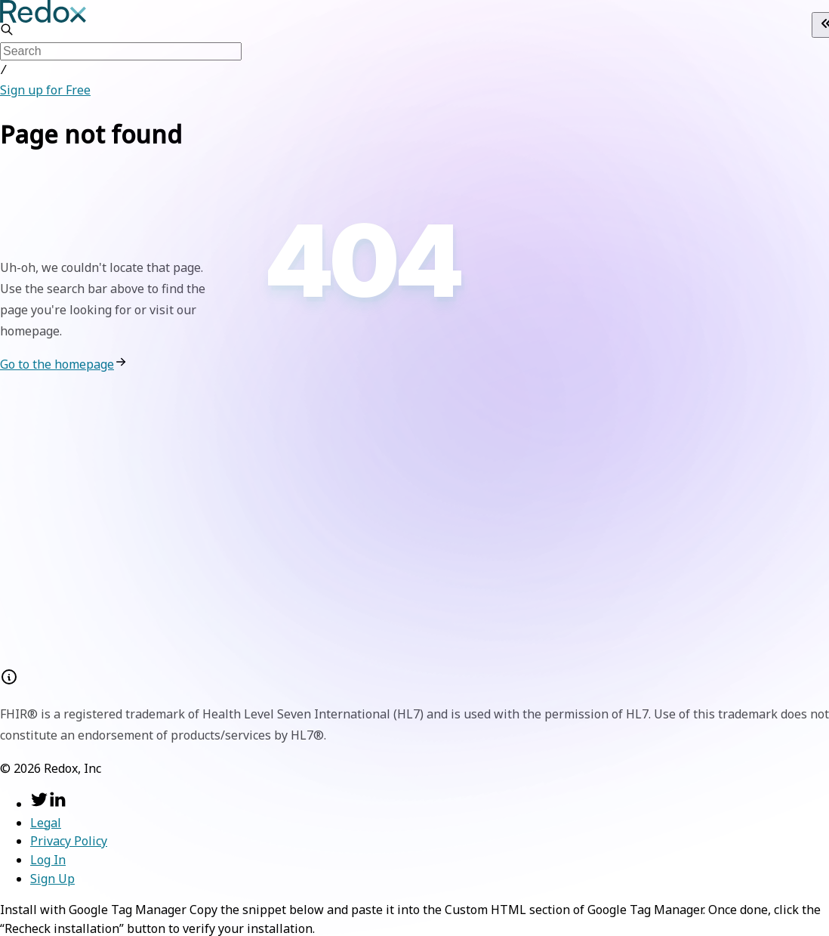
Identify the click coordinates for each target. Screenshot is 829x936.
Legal (45, 821)
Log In (48, 858)
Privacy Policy (68, 839)
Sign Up (52, 877)
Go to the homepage (57, 362)
